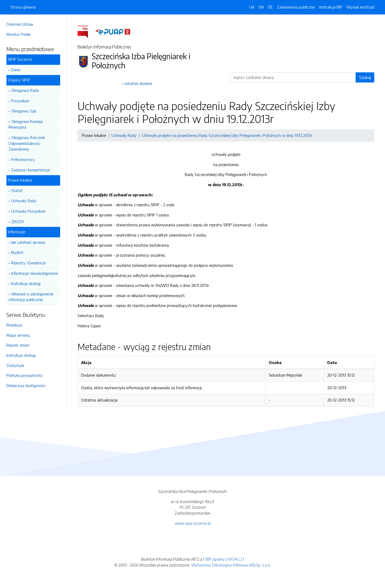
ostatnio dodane (138, 83)
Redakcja (14, 325)
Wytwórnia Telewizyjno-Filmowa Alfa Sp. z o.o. (231, 565)
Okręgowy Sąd (23, 110)
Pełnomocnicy (23, 159)
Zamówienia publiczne (296, 7)
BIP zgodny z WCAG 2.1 (225, 559)
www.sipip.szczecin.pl (193, 523)
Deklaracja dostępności (25, 385)
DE (270, 7)
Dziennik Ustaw (19, 24)
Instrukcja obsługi (26, 283)
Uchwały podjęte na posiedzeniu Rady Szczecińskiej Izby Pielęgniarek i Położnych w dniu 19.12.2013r (227, 135)
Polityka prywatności (24, 375)
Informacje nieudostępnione (34, 273)
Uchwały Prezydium (28, 211)
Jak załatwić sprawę (28, 242)
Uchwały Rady (23, 200)
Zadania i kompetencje (30, 169)
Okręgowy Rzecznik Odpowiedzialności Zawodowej (27, 143)
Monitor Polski (18, 34)
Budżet (17, 252)
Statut (16, 190)
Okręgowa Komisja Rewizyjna (26, 124)
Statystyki (15, 365)
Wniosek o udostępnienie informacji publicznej (31, 296)
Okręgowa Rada (25, 90)
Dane (15, 69)
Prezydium (20, 100)
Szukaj (365, 77)
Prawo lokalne (20, 180)
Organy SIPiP (19, 79)
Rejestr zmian (17, 345)
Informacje (16, 231)
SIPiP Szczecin (20, 59)
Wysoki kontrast (360, 7)
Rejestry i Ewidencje (28, 262)
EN (261, 7)
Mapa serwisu (18, 335)
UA (252, 7)
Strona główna (23, 7)
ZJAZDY (17, 221)
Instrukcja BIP (330, 7)
